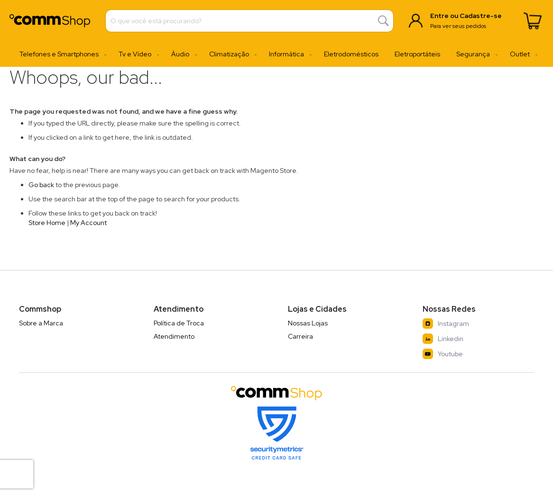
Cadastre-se (481, 15)
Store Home (46, 222)
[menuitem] (61, 54)
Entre (439, 15)
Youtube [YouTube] (443, 354)
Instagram (446, 323)
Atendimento (174, 336)
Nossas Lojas (308, 323)
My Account (88, 222)
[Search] (383, 21)
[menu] (276, 54)
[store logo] (49, 20)
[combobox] (249, 20)
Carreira (300, 336)
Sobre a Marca (41, 323)
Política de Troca (179, 323)
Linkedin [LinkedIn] (443, 338)
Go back (41, 184)
